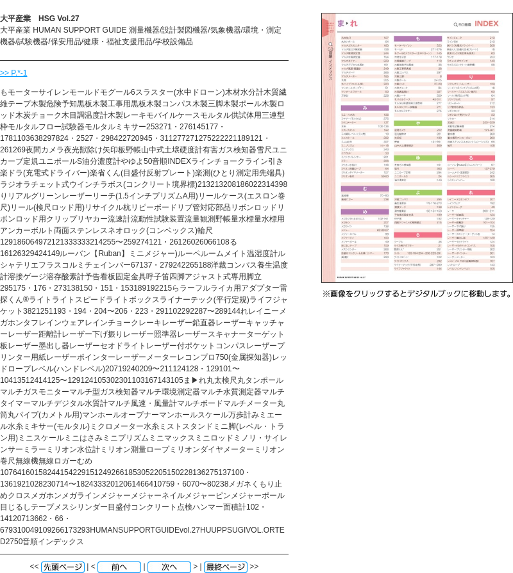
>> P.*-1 (13, 73)
